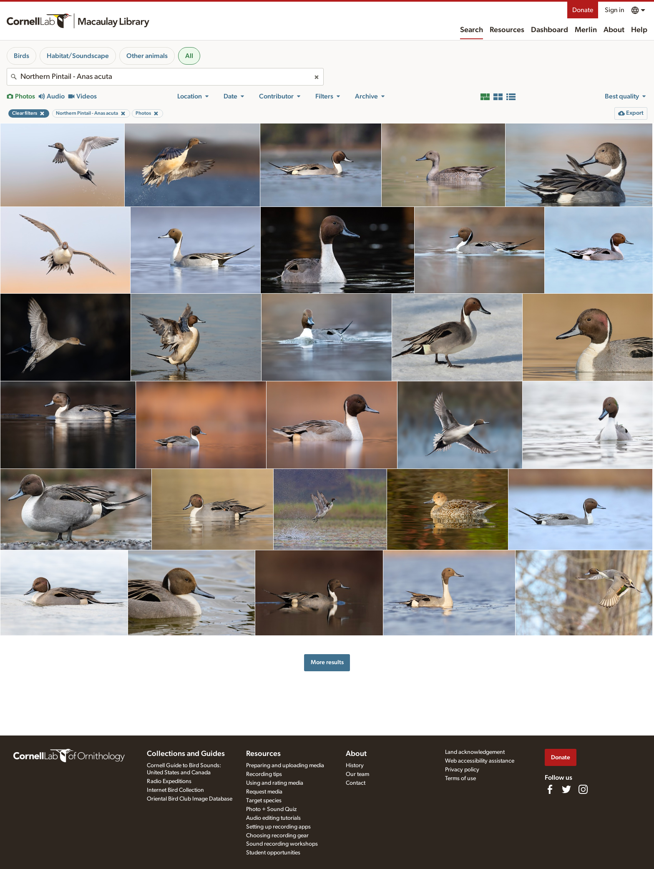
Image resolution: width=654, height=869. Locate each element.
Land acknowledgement (475, 752)
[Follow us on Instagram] (583, 789)
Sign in (614, 10)
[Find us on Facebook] (550, 789)
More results (327, 662)
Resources (507, 30)
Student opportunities (273, 853)
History (355, 765)
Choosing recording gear (277, 836)
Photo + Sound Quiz (271, 809)
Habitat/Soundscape (78, 56)
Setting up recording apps (278, 827)
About (614, 30)
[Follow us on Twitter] (566, 789)
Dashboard (549, 30)
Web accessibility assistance (479, 761)
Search (471, 30)
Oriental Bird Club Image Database (189, 799)
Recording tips (264, 774)
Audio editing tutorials (273, 818)
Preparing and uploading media (285, 765)
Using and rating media (274, 783)
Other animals (147, 56)
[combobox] (165, 76)
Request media (264, 792)
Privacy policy (462, 770)
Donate (582, 10)
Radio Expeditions (169, 781)
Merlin (586, 30)
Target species (264, 801)
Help (639, 30)
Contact (355, 783)
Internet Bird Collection (175, 790)
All (189, 56)
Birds (21, 56)
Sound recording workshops (282, 844)
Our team (357, 774)
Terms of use (460, 778)
